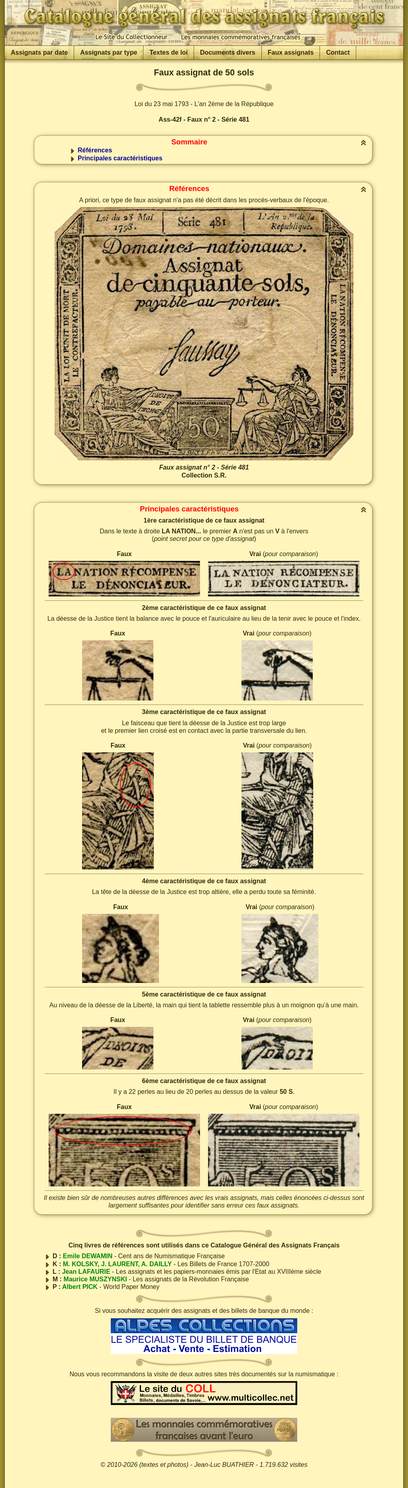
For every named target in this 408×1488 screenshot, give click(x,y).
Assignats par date (39, 52)
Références (95, 150)
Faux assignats (291, 52)
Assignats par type (108, 52)
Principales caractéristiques (120, 158)
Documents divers (227, 52)
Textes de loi (168, 52)
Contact (338, 52)
